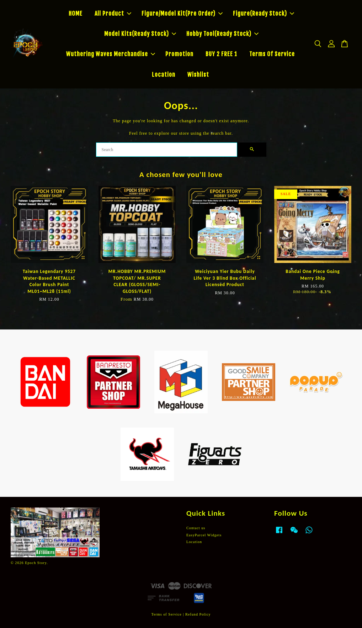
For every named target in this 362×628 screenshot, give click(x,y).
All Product (113, 13)
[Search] (166, 150)
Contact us (195, 528)
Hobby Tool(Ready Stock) (222, 33)
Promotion (179, 54)
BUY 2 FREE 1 (221, 54)
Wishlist (198, 74)
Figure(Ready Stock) (263, 13)
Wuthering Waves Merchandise (110, 54)
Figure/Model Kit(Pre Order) (182, 13)
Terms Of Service (272, 54)
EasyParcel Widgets (204, 535)
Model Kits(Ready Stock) (140, 33)
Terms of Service (166, 614)
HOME (75, 13)
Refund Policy (198, 614)
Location (163, 74)
